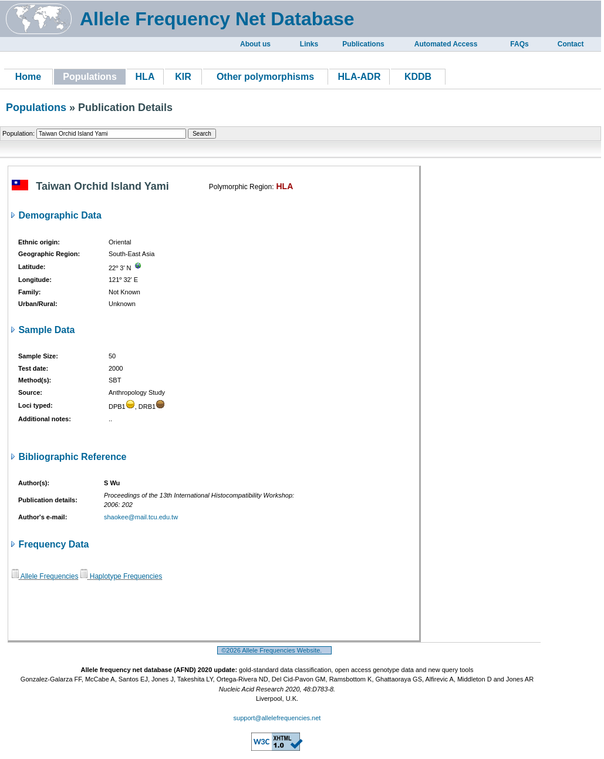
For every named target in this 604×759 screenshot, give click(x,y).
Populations (36, 107)
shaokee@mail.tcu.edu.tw (141, 516)
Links (309, 44)
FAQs (519, 44)
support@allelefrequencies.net (277, 717)
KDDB (417, 77)
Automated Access (446, 44)
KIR (183, 77)
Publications (363, 44)
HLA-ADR (359, 77)
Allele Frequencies (45, 576)
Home (28, 77)
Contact (571, 44)
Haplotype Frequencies (121, 576)
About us (255, 44)
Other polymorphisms (265, 77)
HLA (145, 77)
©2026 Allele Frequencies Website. (274, 650)
